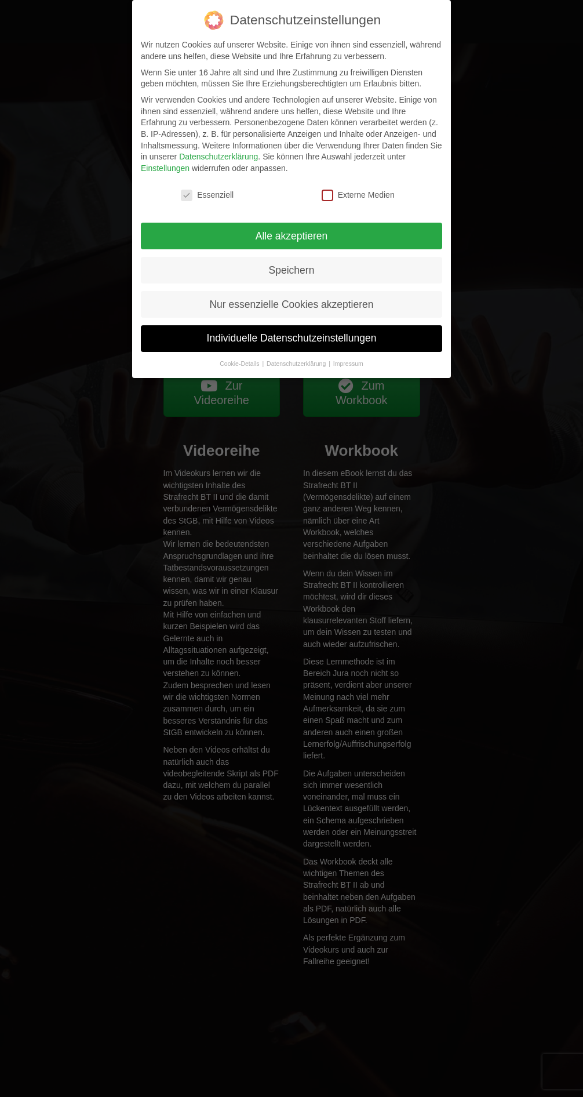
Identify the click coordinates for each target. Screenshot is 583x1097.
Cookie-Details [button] (240, 363)
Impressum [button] (348, 363)
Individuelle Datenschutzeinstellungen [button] (292, 338)
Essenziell (207, 195)
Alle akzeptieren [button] (292, 236)
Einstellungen (165, 168)
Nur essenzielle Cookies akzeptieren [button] (291, 304)
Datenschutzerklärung (218, 156)
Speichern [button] (292, 270)
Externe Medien (358, 195)
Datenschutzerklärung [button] (297, 363)
